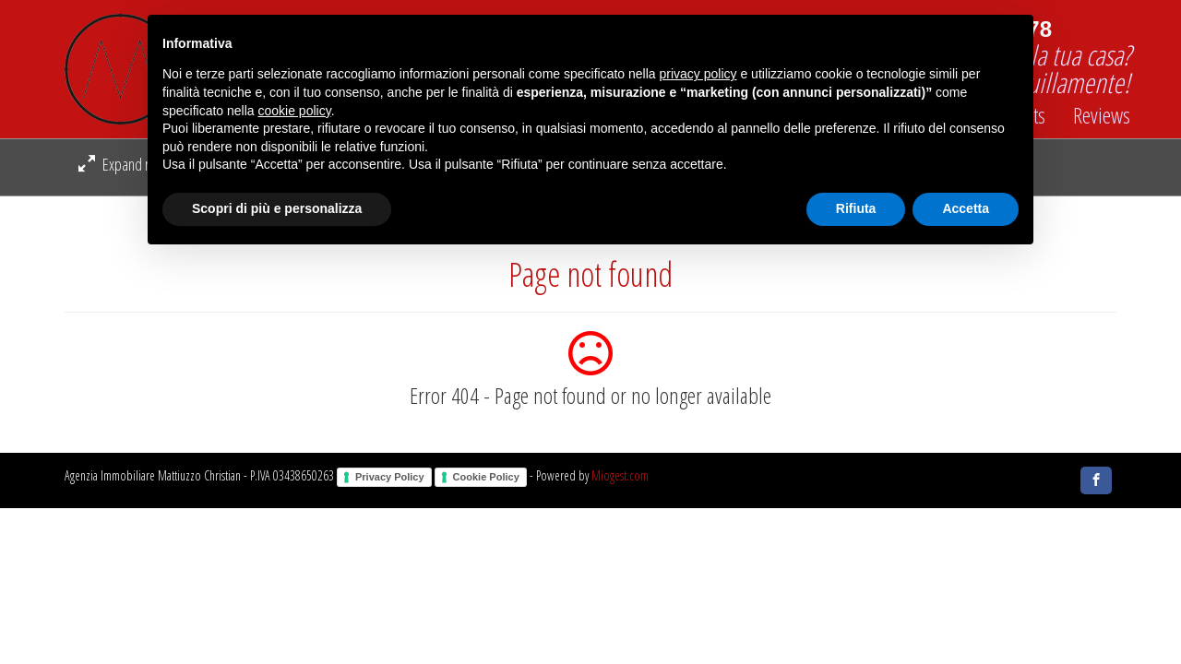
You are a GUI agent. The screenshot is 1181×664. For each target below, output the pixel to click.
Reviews (1101, 115)
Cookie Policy (486, 476)
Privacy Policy (389, 476)
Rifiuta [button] (856, 208)
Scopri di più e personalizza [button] (277, 208)
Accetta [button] (965, 208)
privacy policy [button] (698, 73)
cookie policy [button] (294, 110)
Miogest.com (620, 475)
